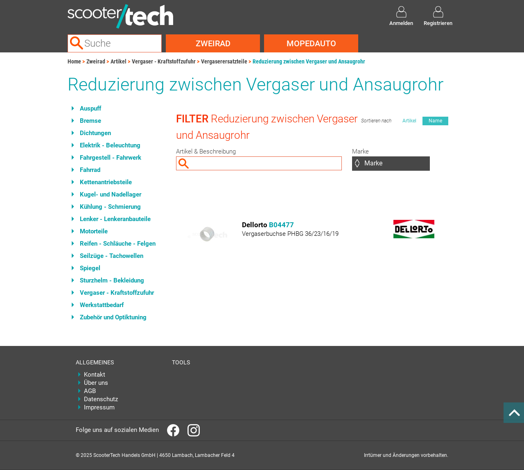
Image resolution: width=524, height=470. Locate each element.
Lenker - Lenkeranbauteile (115, 219)
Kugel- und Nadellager (110, 194)
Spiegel (90, 268)
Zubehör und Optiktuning (113, 317)
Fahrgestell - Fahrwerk (110, 157)
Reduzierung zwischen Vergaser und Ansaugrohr (309, 61)
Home (74, 61)
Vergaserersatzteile (224, 61)
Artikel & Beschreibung (206, 151)
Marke (360, 151)
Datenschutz (101, 399)
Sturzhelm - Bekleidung (112, 280)
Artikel (118, 61)
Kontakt (94, 374)
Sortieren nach (376, 121)
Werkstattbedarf (102, 305)
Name (435, 121)
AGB (90, 391)
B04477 (281, 225)
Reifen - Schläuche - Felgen (118, 243)
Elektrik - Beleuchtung (110, 145)
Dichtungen (95, 133)
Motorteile (94, 231)
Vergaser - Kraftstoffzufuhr (164, 61)
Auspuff (90, 108)
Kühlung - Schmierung (110, 206)
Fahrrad (90, 170)
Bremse (90, 120)
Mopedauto (311, 43)
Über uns (96, 382)
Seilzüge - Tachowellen (111, 256)
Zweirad (213, 43)
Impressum (99, 407)
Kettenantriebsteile (106, 182)
